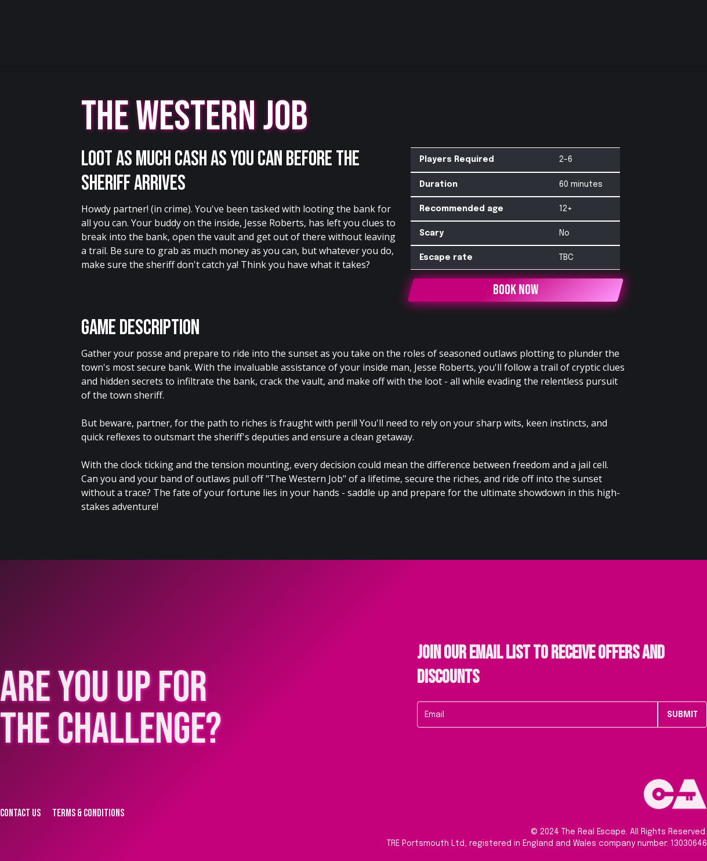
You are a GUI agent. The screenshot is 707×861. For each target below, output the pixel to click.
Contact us (20, 813)
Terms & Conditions (88, 813)
